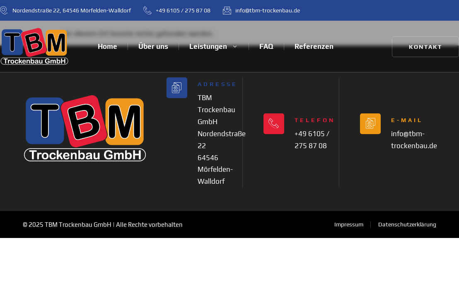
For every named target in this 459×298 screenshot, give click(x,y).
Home (107, 46)
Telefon (315, 120)
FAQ (266, 46)
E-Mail (407, 120)
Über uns (153, 46)
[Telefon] (273, 123)
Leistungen (213, 46)
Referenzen (314, 46)
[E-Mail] (370, 123)
